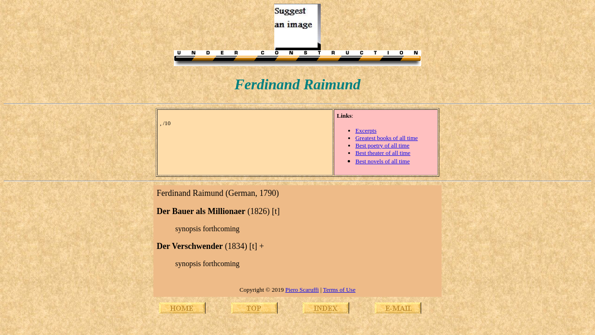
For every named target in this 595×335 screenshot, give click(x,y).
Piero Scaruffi (302, 289)
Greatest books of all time (386, 137)
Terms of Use (339, 289)
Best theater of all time (382, 152)
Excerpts (365, 130)
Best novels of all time (382, 161)
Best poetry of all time (382, 145)
